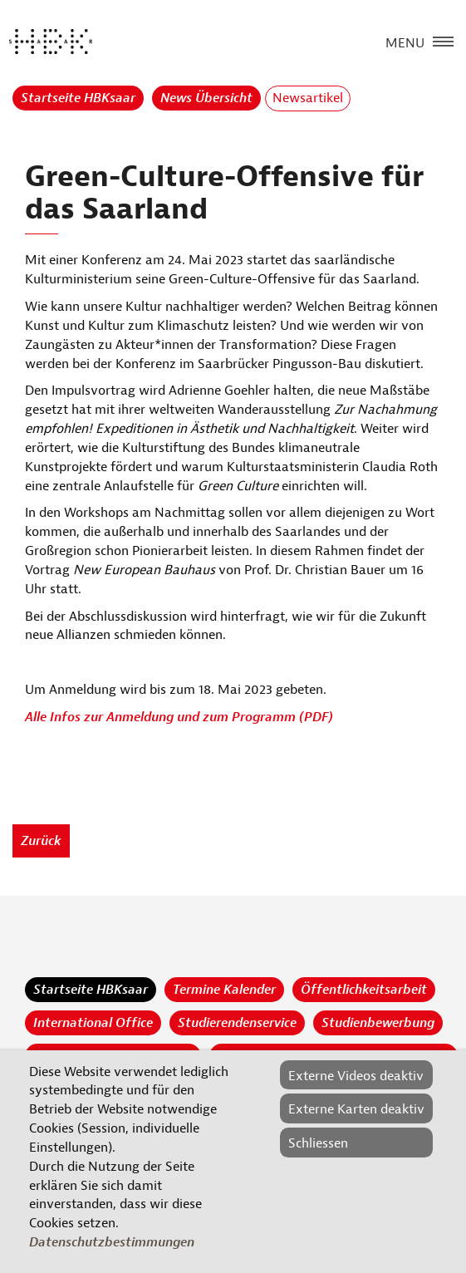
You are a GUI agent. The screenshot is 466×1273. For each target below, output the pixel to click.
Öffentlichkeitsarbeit (364, 989)
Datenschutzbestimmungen (111, 1242)
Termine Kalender (224, 989)
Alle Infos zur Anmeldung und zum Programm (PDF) (179, 717)
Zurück (41, 841)
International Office (93, 1023)
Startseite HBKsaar (78, 98)
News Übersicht (206, 98)
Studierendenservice (237, 1023)
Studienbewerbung (377, 1023)
